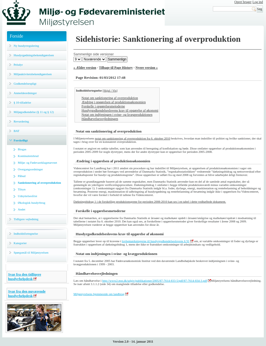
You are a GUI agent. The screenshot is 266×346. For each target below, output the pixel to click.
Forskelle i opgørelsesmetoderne (103, 106)
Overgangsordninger (30, 169)
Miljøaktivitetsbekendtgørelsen (33, 74)
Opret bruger (243, 2)
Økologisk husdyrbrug (31, 202)
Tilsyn (22, 189)
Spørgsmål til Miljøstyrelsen (31, 252)
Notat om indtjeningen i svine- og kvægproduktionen (117, 115)
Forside (16, 36)
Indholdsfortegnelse (26, 233)
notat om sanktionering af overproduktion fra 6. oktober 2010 (132, 138)
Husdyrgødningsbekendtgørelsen (34, 55)
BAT (16, 130)
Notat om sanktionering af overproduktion (110, 98)
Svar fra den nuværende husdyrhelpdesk (27, 293)
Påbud (22, 176)
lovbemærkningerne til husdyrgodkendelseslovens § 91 (155, 241)
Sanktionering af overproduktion (39, 182)
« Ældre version (84, 68)
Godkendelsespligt (25, 83)
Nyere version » (147, 68)
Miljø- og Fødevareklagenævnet (37, 162)
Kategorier (20, 243)
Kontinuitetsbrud (28, 156)
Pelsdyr (18, 64)
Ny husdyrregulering (26, 45)
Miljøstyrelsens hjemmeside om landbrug (98, 294)
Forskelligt (21, 140)
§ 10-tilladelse (22, 102)
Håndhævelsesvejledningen (100, 119)
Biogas (22, 149)
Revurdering (21, 121)
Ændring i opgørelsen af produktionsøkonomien (114, 102)
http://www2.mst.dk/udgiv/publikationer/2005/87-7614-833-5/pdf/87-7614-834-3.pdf (154, 280)
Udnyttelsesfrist (27, 196)
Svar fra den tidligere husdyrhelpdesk (24, 276)
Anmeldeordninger (25, 93)
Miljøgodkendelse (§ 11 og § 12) (34, 112)
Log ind (257, 2)
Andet (21, 209)
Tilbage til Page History (116, 68)
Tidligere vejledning (26, 219)
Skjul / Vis (110, 90)
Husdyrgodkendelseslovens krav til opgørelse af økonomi (120, 110)
